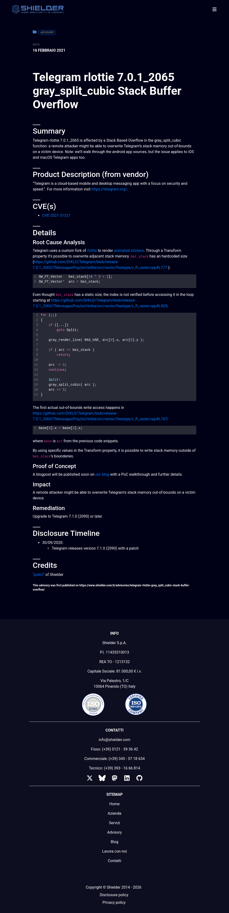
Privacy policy (114, 902)
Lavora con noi (114, 851)
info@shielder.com (114, 739)
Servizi (114, 823)
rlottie (92, 250)
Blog (114, 842)
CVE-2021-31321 (56, 215)
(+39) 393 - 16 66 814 (122, 768)
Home (114, 804)
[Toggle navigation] (214, 9)
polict (38, 574)
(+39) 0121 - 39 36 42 (120, 749)
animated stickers (129, 250)
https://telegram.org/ (109, 189)
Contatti (114, 861)
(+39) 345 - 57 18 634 (127, 758)
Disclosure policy (114, 895)
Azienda (114, 813)
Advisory (47, 32)
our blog (102, 474)
